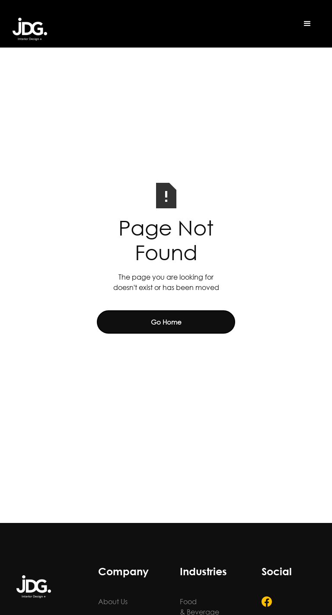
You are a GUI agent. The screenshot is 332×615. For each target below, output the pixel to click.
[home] (30, 29)
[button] (307, 24)
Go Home (166, 322)
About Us (113, 601)
